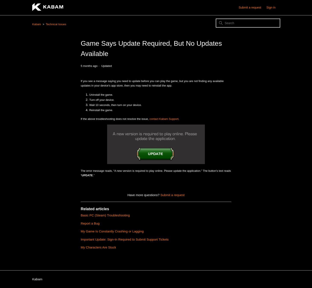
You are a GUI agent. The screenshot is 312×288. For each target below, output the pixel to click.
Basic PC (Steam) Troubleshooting (105, 215)
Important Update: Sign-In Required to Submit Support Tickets (125, 239)
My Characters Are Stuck (98, 247)
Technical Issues (56, 24)
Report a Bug (90, 223)
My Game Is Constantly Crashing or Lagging (112, 231)
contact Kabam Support (164, 118)
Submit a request (250, 7)
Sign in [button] (271, 7)
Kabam (36, 24)
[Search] (248, 23)
